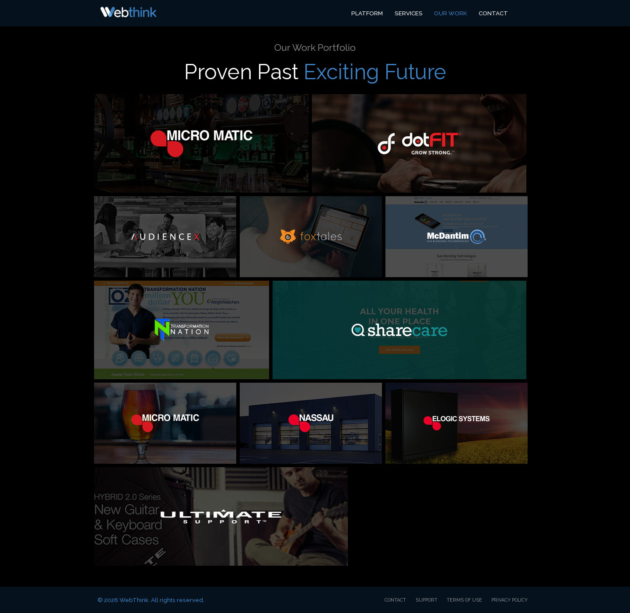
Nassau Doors (311, 423)
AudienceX (165, 236)
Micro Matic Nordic (165, 423)
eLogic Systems (456, 423)
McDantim (456, 236)
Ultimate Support (221, 516)
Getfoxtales (311, 236)
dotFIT (419, 143)
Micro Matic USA (201, 143)
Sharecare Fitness (399, 330)
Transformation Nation (181, 330)
